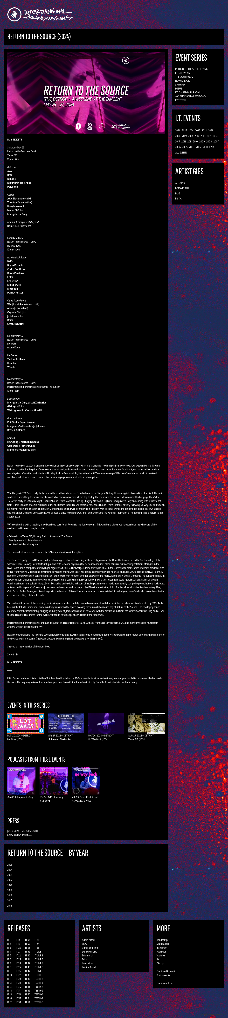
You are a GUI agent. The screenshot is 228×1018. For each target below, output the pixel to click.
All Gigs (180, 183)
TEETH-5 (39, 990)
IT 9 (9, 971)
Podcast (185, 14)
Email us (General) (166, 971)
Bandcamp (162, 939)
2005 (184, 147)
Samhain (180, 84)
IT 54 (37, 943)
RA (158, 959)
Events (152, 14)
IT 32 (18, 994)
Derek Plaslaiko (89, 951)
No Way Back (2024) (98, 739)
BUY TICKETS (14, 139)
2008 (209, 141)
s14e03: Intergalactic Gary (20, 797)
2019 (9, 890)
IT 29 (18, 982)
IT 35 (27, 939)
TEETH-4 (39, 986)
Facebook (161, 951)
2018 (9, 895)
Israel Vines (87, 963)
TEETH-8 (39, 1002)
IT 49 (27, 990)
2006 (178, 147)
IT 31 (18, 990)
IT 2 (9, 943)
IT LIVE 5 (39, 967)
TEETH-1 (38, 975)
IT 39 (27, 951)
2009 (202, 141)
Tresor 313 (12, 155)
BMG (177, 193)
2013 (177, 141)
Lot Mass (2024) (15, 739)
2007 (216, 141)
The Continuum (184, 76)
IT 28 (18, 978)
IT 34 (18, 1002)
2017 (9, 900)
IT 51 (27, 998)
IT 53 (37, 939)
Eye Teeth (180, 100)
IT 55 (37, 947)
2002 (198, 147)
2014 (215, 136)
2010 (195, 141)
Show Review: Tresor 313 (19, 834)
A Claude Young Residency (190, 96)
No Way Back (14, 245)
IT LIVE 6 (39, 971)
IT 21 (18, 951)
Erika (178, 198)
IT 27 (18, 975)
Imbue (178, 88)
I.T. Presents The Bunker (59, 739)
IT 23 (18, 959)
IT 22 (18, 955)
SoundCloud (163, 943)
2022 (9, 880)
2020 (10, 885)
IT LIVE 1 (38, 951)
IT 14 (9, 990)
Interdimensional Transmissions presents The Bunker (33, 386)
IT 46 (27, 978)
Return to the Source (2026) (191, 69)
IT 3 (9, 947)
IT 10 (9, 975)
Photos (173, 14)
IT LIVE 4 (39, 963)
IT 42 (27, 963)
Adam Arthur (88, 939)
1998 (211, 147)
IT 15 (9, 994)
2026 (177, 130)
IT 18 (18, 939)
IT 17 (9, 1002)
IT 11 (9, 978)
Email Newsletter (165, 983)
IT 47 (27, 982)
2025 (9, 864)
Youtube (161, 955)
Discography (125, 14)
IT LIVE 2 (39, 955)
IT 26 (18, 971)
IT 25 (18, 967)
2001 (205, 147)
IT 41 (27, 959)
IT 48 (27, 986)
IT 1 (8, 939)
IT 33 (18, 998)
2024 (9, 869)
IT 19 (18, 943)
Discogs (160, 963)
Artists (140, 14)
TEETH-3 (39, 982)
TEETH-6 (39, 994)
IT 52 (27, 1002)
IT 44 (27, 971)
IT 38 (27, 947)
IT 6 (9, 959)
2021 (210, 130)
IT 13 (9, 986)
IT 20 (18, 947)
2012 (183, 141)
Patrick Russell (89, 967)
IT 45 (27, 975)
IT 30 (18, 986)
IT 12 (9, 982)
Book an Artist (164, 975)
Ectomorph (182, 188)
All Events (181, 152)
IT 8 (9, 967)
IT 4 (9, 951)
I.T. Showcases (183, 73)
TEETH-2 (39, 978)
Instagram (162, 947)
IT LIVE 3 (39, 959)
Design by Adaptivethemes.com (213, 1014)
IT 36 (27, 943)
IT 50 (27, 994)
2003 (191, 147)
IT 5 (9, 955)
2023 (9, 875)
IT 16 (9, 998)
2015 (209, 136)
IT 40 (27, 955)
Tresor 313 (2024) (136, 739)
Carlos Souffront (90, 947)
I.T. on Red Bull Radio (187, 92)
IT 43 (27, 967)
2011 (189, 141)
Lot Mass (11, 343)
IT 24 (18, 963)
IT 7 (9, 963)
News (162, 14)
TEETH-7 (39, 998)
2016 (9, 905)
